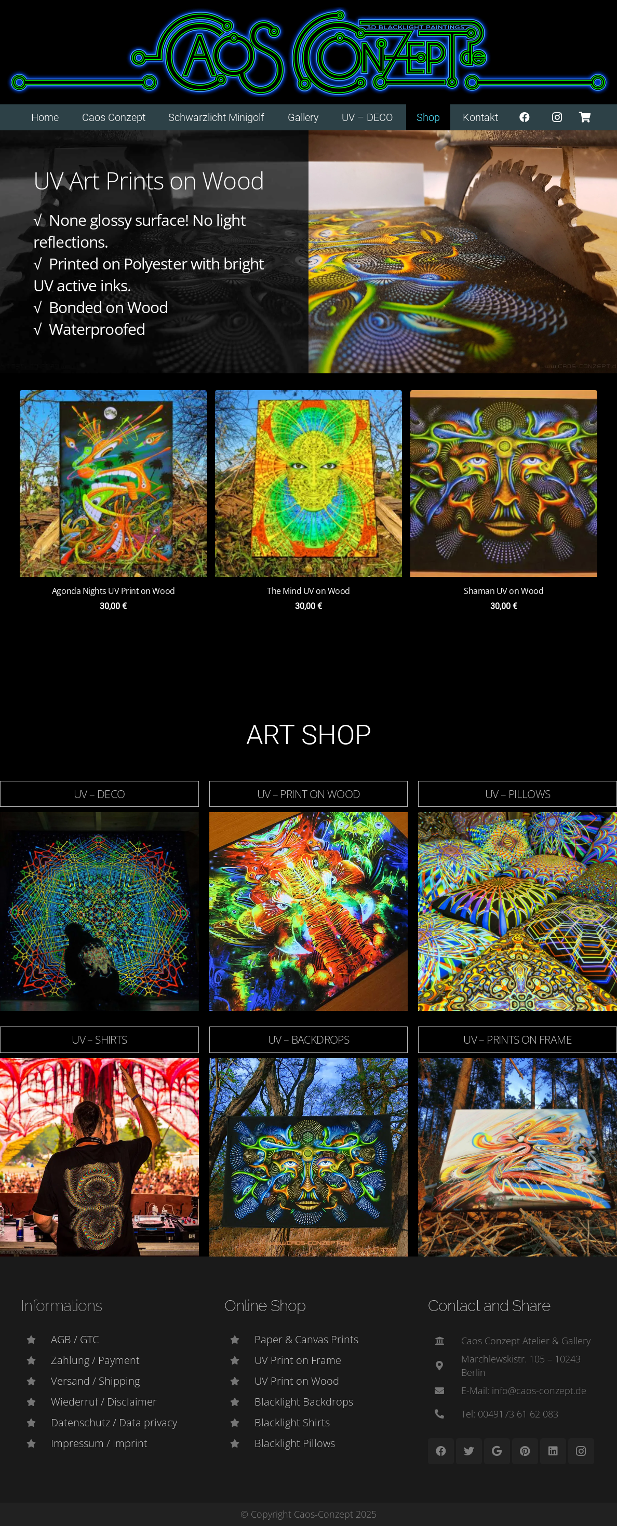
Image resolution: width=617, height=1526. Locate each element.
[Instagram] (557, 117)
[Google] (497, 1451)
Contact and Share (489, 1306)
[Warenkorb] (584, 117)
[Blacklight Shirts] (239, 1422)
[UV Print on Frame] (239, 1360)
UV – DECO (99, 793)
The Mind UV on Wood (308, 591)
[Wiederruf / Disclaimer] (36, 1402)
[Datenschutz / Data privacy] (36, 1422)
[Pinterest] (525, 1451)
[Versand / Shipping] (36, 1381)
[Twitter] (469, 1451)
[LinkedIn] (553, 1451)
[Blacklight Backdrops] (239, 1402)
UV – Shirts (99, 1039)
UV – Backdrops (308, 1039)
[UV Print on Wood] (239, 1381)
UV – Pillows (518, 793)
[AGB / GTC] (36, 1339)
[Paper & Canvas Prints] (239, 1339)
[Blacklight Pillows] (239, 1443)
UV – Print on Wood (308, 793)
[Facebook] (524, 117)
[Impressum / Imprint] (36, 1443)
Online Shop (264, 1306)
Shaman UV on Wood (503, 591)
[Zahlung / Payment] (36, 1360)
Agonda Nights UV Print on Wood (113, 591)
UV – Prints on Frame (517, 1039)
